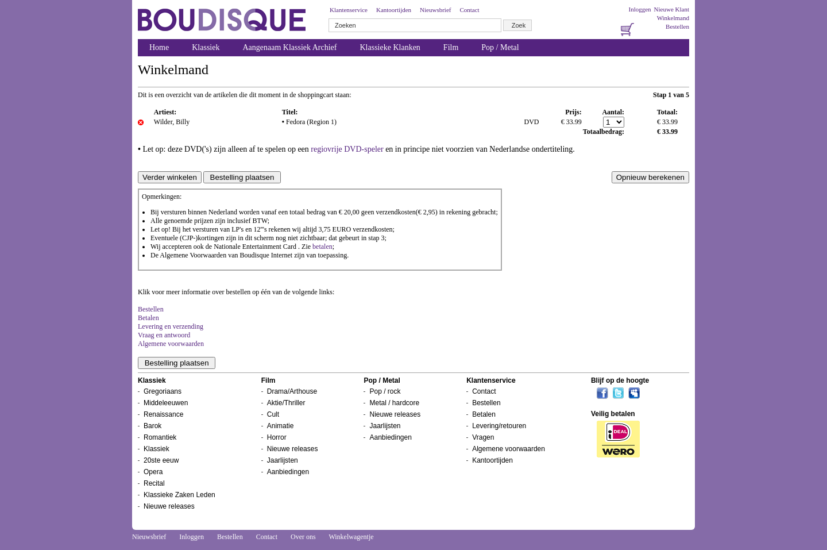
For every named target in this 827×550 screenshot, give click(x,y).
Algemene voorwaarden (171, 344)
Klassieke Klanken (390, 47)
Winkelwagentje (351, 537)
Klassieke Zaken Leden (179, 495)
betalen (322, 247)
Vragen (483, 437)
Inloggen (639, 9)
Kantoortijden (393, 9)
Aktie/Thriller (286, 403)
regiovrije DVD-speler (347, 149)
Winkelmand (673, 17)
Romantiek (160, 437)
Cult (273, 414)
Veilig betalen (613, 414)
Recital (154, 483)
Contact (469, 9)
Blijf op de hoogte (620, 380)
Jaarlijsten (282, 460)
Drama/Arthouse (292, 391)
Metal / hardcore (394, 403)
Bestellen (677, 26)
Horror (277, 437)
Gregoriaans (162, 391)
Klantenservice (349, 9)
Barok (152, 426)
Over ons (303, 537)
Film (450, 47)
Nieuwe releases (169, 506)
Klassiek (205, 47)
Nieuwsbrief (435, 9)
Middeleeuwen (166, 403)
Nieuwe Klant (671, 9)
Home (159, 47)
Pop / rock (384, 391)
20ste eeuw (161, 460)
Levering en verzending (170, 326)
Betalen (148, 318)
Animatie (280, 426)
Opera (153, 472)
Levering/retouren (499, 426)
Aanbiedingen (288, 472)
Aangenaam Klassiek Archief (289, 47)
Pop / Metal (500, 47)
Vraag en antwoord (164, 335)
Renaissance (163, 414)
